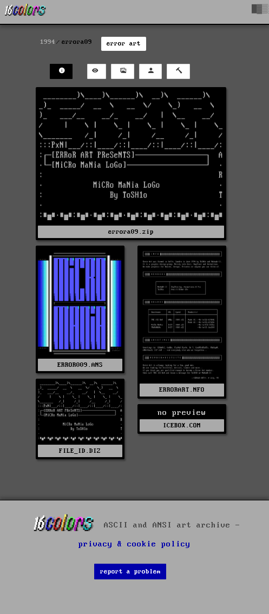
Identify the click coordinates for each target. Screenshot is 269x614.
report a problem (130, 571)
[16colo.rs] (25, 12)
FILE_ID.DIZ (80, 450)
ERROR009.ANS (80, 364)
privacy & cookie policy (134, 544)
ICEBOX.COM (182, 425)
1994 (47, 41)
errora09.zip (131, 231)
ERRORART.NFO (182, 389)
